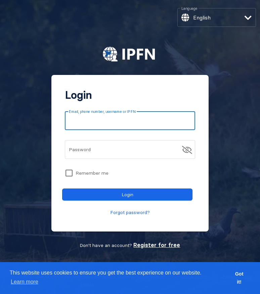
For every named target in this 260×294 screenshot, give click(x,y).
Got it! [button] (239, 278)
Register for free (156, 245)
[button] (216, 17)
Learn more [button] (24, 282)
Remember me (92, 173)
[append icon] (187, 150)
